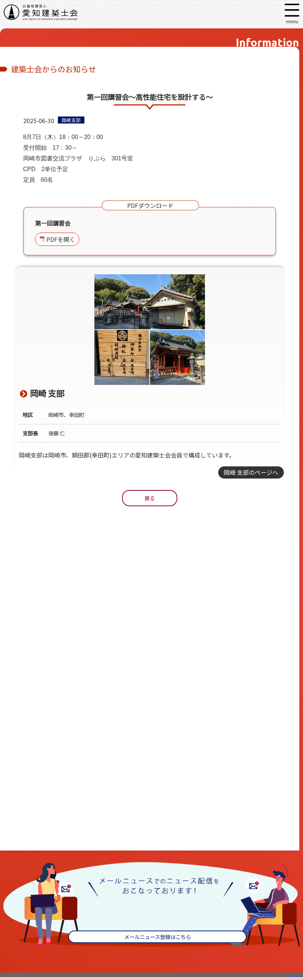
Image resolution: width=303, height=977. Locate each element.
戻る (149, 498)
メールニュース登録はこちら (157, 937)
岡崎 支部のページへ (251, 472)
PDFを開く (60, 239)
